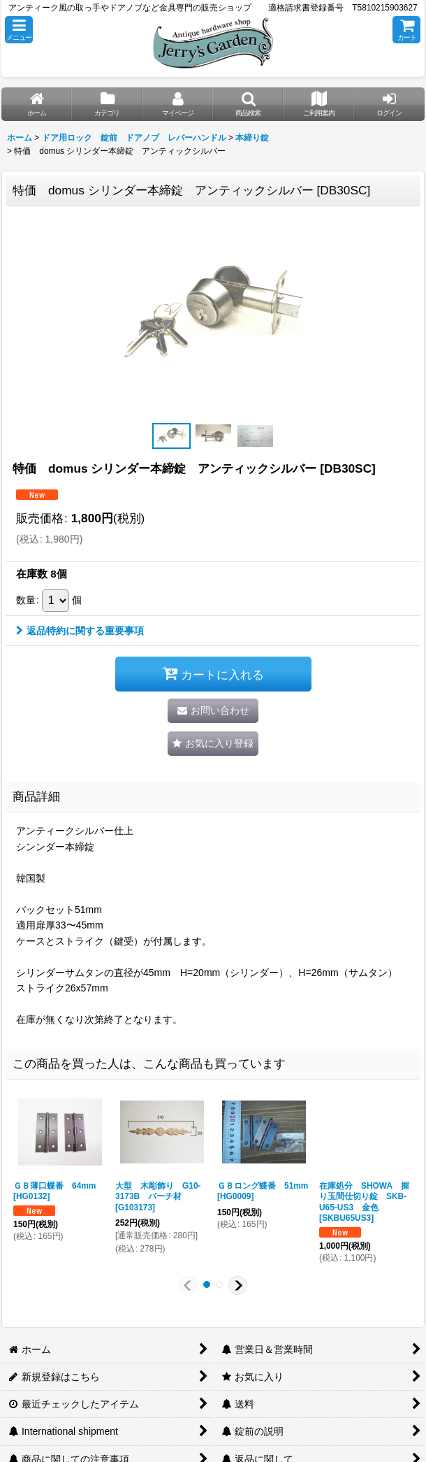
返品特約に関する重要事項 (80, 630)
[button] (19, 29)
